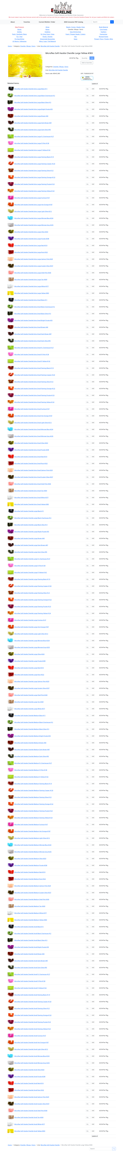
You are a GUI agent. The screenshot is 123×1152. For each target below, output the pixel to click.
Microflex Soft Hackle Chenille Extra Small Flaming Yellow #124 (34, 402)
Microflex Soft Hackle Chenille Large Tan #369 (28, 702)
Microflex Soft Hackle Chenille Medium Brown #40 (30, 743)
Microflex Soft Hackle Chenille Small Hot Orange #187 (31, 1042)
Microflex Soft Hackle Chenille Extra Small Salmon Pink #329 (33, 470)
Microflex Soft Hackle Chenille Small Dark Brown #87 (31, 961)
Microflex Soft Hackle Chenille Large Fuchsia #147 (30, 620)
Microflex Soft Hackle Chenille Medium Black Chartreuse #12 (33, 722)
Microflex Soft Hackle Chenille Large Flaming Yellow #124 (32, 613)
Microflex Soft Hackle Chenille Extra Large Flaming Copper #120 (34, 164)
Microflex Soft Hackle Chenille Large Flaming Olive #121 (32, 593)
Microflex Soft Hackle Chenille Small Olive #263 (29, 1070)
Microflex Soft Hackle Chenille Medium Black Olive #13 (31, 729)
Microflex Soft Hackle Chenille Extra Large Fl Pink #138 (31, 143)
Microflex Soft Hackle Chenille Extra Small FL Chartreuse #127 (34, 348)
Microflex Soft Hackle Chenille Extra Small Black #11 (30, 300)
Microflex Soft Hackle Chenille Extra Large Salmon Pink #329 (33, 259)
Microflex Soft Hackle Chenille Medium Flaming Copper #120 (33, 790)
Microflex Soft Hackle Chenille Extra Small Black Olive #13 (32, 314)
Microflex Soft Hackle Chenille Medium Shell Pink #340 (31, 899)
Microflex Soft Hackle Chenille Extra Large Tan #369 (30, 279)
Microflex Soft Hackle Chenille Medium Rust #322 (30, 879)
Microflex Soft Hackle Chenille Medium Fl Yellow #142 (31, 777)
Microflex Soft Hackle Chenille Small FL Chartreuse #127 (32, 974)
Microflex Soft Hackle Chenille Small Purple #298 (29, 1076)
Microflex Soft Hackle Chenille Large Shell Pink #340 (30, 695)
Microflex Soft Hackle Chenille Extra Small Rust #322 (31, 463)
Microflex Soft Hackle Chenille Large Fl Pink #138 (29, 566)
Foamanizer (103, 34)
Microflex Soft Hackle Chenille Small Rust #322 (29, 1090)
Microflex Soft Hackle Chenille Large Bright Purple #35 (31, 532)
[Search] (101, 22)
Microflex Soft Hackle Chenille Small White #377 (29, 1124)
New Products (19, 27)
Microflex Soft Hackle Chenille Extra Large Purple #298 (31, 239)
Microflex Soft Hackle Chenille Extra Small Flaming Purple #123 (34, 395)
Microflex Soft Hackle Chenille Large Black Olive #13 (30, 525)
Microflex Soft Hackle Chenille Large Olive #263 (29, 654)
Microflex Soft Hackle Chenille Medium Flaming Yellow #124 (33, 818)
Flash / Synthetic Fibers (19, 34)
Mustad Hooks (103, 37)
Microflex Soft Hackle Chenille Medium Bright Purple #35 (32, 736)
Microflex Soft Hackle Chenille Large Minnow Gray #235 (32, 647)
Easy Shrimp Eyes (75, 32)
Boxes (47, 29)
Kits (75, 37)
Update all (95, 83)
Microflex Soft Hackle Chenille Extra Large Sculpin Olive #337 (33, 266)
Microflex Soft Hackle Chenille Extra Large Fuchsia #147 (32, 198)
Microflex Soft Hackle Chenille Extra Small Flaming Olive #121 (33, 382)
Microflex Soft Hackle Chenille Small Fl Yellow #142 (30, 988)
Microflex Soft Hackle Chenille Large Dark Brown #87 (31, 545)
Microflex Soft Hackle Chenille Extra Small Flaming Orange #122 (34, 388)
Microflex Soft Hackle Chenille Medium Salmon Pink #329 (32, 886)
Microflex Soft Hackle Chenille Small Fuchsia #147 (30, 1036)
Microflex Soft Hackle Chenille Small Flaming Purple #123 (32, 1022)
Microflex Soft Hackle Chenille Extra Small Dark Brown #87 (33, 334)
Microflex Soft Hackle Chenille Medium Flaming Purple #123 (33, 811)
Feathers (103, 32)
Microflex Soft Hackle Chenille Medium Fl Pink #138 (30, 770)
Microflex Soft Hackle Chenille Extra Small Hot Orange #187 (33, 416)
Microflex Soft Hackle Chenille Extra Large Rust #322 (31, 252)
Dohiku (19, 32)
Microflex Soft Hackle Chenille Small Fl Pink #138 (29, 981)
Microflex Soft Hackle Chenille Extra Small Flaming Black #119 (34, 368)
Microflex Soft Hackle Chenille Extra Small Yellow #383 (31, 504)
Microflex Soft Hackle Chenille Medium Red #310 (29, 872)
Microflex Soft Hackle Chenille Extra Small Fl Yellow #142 (32, 361)
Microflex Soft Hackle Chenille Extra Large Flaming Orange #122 (34, 177)
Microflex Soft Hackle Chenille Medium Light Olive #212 (32, 838)
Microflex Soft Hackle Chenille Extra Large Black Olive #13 (32, 102)
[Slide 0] (21, 76)
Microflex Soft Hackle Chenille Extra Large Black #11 (30, 89)
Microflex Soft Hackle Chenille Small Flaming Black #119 (32, 995)
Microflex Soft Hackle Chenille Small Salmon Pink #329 (31, 1097)
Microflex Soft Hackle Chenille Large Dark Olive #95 (30, 552)
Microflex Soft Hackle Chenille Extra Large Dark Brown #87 (33, 123)
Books (19, 29)
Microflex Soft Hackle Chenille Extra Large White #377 (31, 286)
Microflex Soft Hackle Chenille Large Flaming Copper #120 (32, 586)
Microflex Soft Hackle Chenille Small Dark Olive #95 (30, 968)
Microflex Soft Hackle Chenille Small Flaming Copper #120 (32, 1002)
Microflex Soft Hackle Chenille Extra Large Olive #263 (31, 232)
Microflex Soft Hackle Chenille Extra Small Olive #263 (31, 443)
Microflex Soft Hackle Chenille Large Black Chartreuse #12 (32, 518)
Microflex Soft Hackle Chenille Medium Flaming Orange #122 (33, 804)
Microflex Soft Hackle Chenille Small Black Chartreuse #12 (32, 933)
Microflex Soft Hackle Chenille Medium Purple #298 (30, 865)
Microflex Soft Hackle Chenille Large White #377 (29, 709)
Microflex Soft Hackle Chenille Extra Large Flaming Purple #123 (34, 184)
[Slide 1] (25, 76)
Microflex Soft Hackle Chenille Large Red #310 (29, 668)
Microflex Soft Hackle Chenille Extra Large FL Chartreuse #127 (34, 136)
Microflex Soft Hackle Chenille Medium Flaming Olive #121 (33, 797)
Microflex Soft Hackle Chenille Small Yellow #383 (29, 1131)
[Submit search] (112, 22)
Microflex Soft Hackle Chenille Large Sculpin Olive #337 (31, 688)
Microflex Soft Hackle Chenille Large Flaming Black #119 (32, 579)
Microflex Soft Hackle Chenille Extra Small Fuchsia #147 (32, 409)
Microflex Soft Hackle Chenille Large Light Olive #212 (31, 634)
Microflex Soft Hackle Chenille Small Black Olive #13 (30, 940)
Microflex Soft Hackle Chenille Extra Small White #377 (31, 497)
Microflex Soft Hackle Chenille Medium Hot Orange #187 (32, 831)
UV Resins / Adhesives (19, 41)
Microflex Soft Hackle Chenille (50, 46)
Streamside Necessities (47, 39)
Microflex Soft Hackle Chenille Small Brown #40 (29, 954)
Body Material (103, 27)
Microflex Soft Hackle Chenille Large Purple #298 (29, 661)
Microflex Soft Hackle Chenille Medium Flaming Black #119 (33, 784)
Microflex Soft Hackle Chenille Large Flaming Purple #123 (32, 606)
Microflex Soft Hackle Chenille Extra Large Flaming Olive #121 (34, 170)
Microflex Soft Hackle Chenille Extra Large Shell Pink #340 (32, 273)
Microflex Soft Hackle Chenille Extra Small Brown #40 (31, 327)
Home (10, 46)
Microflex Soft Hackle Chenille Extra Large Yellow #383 (31, 293)
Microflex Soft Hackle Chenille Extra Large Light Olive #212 (33, 211)
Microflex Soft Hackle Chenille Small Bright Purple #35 (31, 947)
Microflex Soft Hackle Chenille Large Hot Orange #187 (31, 627)
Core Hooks (103, 29)
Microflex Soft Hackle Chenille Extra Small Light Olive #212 (33, 423)
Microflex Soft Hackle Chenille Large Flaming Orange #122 (33, 600)
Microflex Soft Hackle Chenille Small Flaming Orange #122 (32, 1015)
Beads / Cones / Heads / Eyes (75, 27)
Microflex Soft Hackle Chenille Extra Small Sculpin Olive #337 (33, 477)
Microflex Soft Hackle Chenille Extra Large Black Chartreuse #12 (34, 96)
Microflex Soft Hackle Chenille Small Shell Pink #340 (30, 1111)
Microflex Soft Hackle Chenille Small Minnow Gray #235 (32, 1063)
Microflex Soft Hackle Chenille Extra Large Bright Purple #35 (33, 109)
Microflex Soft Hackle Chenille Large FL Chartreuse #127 (32, 559)
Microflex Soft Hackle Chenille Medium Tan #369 (29, 906)
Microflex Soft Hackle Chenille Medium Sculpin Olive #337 (32, 893)
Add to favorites (87, 63)
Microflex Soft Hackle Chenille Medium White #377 (30, 913)
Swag (75, 39)
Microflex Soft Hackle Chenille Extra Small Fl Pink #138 (31, 354)
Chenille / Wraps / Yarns (27, 46)
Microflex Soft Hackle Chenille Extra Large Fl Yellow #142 (32, 150)
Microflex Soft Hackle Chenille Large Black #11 (29, 511)
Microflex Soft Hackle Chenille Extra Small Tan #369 (30, 491)
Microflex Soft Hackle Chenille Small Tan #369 (28, 1117)
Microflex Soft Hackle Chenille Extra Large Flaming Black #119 (34, 157)
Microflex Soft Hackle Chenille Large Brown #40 (29, 538)
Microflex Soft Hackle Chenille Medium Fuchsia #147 (31, 824)
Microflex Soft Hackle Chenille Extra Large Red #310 (30, 245)
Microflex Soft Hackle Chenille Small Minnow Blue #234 (31, 1056)
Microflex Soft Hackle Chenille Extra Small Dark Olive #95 (32, 341)
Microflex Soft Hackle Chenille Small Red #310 (29, 1083)
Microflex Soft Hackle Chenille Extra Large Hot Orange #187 (33, 205)
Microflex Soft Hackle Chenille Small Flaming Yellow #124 (32, 1029)
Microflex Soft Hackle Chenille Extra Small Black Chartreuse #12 (34, 307)
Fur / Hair (19, 37)
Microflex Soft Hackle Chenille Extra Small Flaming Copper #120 (34, 375)
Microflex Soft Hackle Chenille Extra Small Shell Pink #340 (32, 484)
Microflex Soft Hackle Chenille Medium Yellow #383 (30, 920)
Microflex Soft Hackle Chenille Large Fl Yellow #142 (30, 572)
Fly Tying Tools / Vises (47, 34)
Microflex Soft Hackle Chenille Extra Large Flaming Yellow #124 (34, 191)
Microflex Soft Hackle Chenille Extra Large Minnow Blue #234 (33, 218)
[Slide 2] (29, 76)
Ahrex (47, 27)
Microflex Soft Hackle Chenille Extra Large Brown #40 (31, 116)
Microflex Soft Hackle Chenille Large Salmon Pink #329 (31, 681)
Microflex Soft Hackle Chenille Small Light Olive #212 (31, 1049)
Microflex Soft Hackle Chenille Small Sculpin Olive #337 (31, 1104)
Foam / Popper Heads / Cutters (75, 34)
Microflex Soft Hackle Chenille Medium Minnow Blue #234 (32, 845)
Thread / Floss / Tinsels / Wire (103, 39)
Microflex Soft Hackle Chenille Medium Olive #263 (30, 859)
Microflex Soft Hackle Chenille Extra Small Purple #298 (31, 450)
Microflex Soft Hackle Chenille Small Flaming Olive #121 (32, 1008)
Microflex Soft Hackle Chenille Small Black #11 (29, 927)
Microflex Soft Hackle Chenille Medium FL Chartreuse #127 (33, 763)
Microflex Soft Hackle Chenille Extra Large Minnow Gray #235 (33, 225)
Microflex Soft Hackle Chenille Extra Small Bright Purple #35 (33, 320)
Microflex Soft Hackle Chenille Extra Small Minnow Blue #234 (33, 429)
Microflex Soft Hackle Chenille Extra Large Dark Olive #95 (32, 130)
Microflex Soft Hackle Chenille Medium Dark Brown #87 (32, 750)
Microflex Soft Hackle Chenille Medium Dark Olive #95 (31, 756)
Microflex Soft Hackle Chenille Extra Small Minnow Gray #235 (33, 436)
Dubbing (47, 32)
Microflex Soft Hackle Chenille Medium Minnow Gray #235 (32, 852)
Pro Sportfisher (19, 39)
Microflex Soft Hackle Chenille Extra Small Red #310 (30, 457)
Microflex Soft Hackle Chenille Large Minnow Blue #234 (32, 641)
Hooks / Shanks (47, 37)
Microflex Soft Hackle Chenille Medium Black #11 (30, 715)
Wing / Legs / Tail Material (47, 41)
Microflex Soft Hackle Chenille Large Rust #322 (29, 675)
